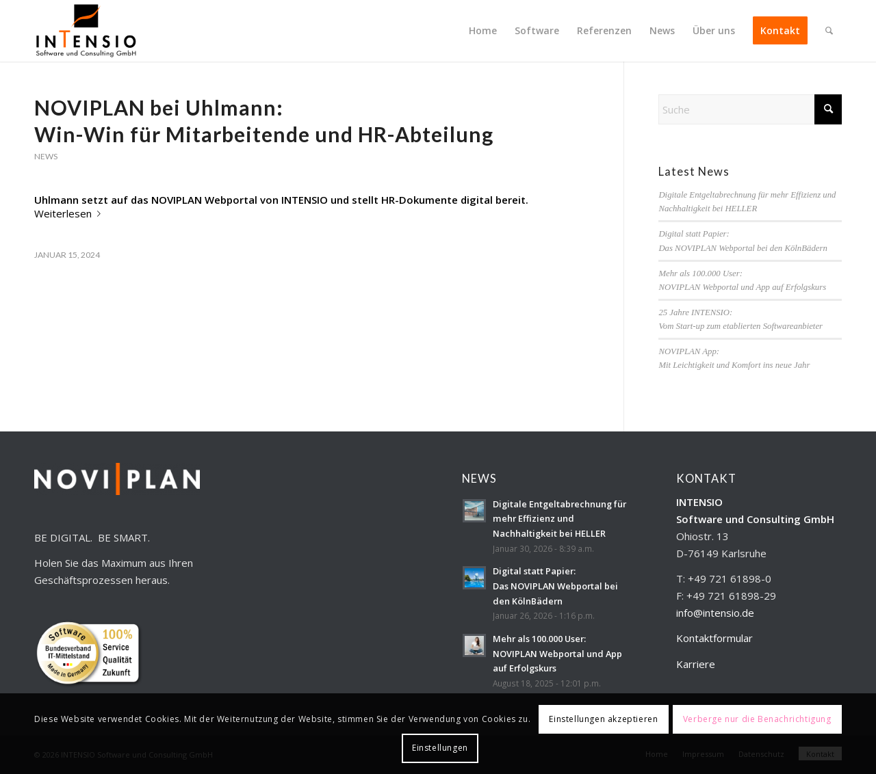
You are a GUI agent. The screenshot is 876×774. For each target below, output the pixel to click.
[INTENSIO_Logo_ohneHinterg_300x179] (86, 31)
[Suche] (829, 31)
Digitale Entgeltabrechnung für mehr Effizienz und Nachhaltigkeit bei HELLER (559, 518)
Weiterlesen (70, 213)
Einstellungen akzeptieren (603, 719)
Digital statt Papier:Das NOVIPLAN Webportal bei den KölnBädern (555, 585)
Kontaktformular (714, 638)
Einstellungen (440, 747)
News (45, 156)
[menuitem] (483, 31)
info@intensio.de (715, 612)
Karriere (695, 664)
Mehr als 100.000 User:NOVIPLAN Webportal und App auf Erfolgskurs (557, 653)
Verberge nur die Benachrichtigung (757, 719)
